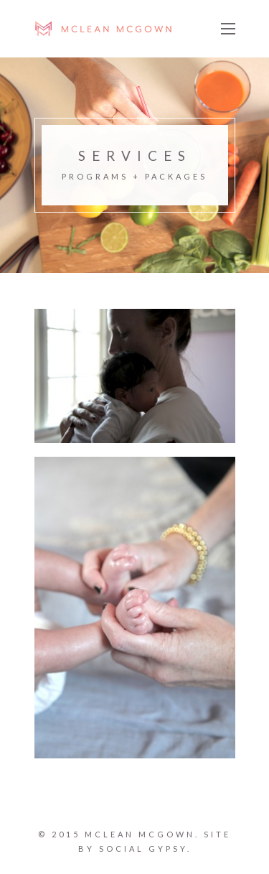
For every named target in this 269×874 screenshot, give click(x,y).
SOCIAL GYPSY (143, 848)
